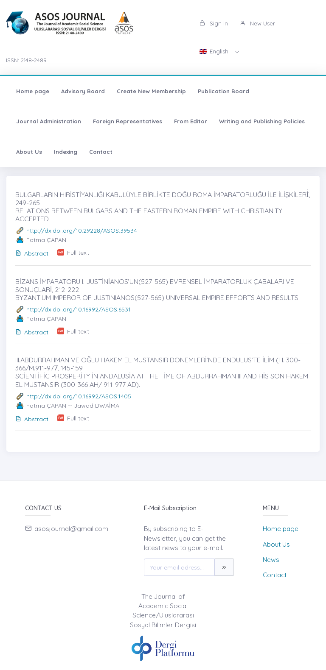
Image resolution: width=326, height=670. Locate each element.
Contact (100, 151)
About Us (29, 151)
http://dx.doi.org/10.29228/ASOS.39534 (81, 230)
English (215, 51)
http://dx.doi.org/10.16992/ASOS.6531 (78, 309)
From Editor (190, 121)
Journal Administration (48, 121)
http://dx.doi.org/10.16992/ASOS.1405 (78, 396)
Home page (32, 91)
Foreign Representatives (127, 121)
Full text (78, 252)
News (271, 560)
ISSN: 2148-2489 (26, 60)
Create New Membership (151, 91)
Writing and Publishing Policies (262, 121)
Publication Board (223, 91)
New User (257, 23)
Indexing (65, 151)
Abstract (31, 253)
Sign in (214, 23)
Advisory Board (83, 91)
